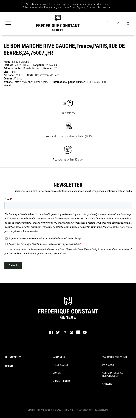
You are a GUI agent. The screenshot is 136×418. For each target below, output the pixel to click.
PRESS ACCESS (61, 364)
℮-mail (7, 85)
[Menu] (8, 23)
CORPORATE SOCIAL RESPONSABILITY (112, 374)
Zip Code (9, 75)
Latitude (8, 65)
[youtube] (85, 333)
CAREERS (107, 383)
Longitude (38, 65)
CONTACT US (59, 356)
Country (8, 78)
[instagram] (64, 333)
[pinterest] (71, 333)
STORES (57, 372)
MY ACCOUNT (109, 364)
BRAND (8, 366)
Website (8, 82)
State (30, 75)
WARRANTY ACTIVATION (114, 356)
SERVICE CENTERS (62, 381)
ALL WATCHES (12, 357)
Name (7, 61)
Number (47, 68)
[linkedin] (78, 334)
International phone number (69, 82)
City (6, 71)
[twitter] (58, 333)
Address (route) (12, 68)
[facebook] (51, 333)
